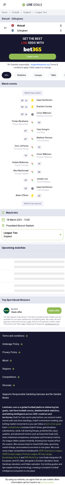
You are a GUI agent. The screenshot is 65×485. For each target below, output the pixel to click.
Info (6, 75)
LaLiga (49, 454)
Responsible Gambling (24, 394)
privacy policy (47, 482)
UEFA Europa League (12, 454)
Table (53, 75)
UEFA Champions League (50, 451)
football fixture (14, 427)
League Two (41, 12)
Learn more (32, 56)
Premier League (29, 454)
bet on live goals (53, 424)
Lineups (38, 75)
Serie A (17, 457)
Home (4, 12)
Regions (8, 368)
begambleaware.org (40, 64)
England (27, 12)
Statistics (21, 75)
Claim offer (54, 310)
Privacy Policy (11, 352)
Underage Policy (12, 344)
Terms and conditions (15, 335)
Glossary (8, 385)
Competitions (10, 377)
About (7, 360)
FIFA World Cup (31, 457)
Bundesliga (7, 457)
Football (15, 12)
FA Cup (41, 454)
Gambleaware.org (52, 324)
